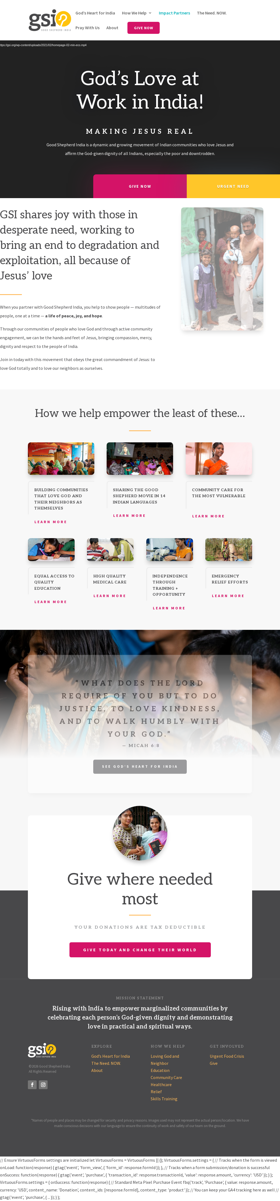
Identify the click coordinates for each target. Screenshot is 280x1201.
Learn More (50, 521)
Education (160, 1070)
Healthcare (161, 1084)
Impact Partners (174, 13)
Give (214, 1063)
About (112, 28)
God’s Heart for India (95, 13)
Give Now (143, 27)
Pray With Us (87, 28)
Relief (156, 1091)
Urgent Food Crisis (227, 1056)
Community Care (166, 1077)
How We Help (134, 13)
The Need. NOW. (212, 13)
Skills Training (164, 1098)
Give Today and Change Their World (140, 949)
